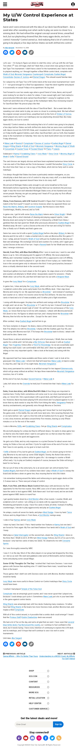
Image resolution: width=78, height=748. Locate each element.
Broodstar (47, 292)
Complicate (48, 74)
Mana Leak (9, 143)
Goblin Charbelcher (29, 617)
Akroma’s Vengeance (23, 74)
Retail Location (37, 698)
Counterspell (38, 74)
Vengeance (61, 402)
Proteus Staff (15, 617)
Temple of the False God (31, 589)
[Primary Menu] (5, 4)
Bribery (21, 207)
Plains (48, 149)
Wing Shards (16, 146)
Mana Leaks (56, 361)
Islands (56, 149)
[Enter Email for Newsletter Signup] (34, 724)
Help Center (35, 703)
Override (26, 384)
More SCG (33, 692)
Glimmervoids (67, 368)
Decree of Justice (21, 77)
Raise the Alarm (36, 214)
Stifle (12, 157)
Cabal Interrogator (21, 535)
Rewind (19, 143)
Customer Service (38, 709)
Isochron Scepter (35, 207)
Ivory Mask (42, 154)
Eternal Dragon (39, 77)
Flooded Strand (36, 149)
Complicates (66, 426)
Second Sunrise (35, 379)
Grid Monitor (34, 499)
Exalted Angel (60, 74)
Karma (16, 154)
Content (33, 682)
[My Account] (73, 4)
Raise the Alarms (10, 207)
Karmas (17, 520)
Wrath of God (8, 74)
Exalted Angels (9, 471)
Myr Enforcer (39, 342)
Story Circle (53, 154)
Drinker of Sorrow (64, 114)
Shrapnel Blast (63, 277)
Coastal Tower (22, 149)
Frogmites (17, 345)
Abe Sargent (9, 48)
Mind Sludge (48, 512)
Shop (31, 671)
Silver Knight (59, 214)
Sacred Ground (22, 157)
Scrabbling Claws (28, 154)
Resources (34, 687)
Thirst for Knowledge (42, 345)
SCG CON (33, 676)
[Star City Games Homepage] (39, 4)
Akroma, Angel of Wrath (65, 146)
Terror (69, 512)
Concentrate (8, 77)
